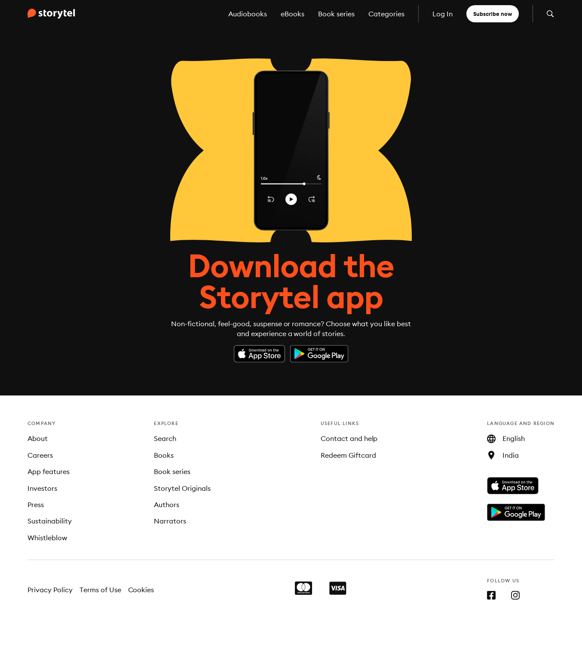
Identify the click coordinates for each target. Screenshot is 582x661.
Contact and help (349, 438)
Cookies (141, 589)
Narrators (170, 521)
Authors (166, 504)
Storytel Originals (182, 488)
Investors (42, 488)
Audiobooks (247, 13)
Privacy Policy (50, 589)
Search (165, 438)
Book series (336, 13)
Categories (386, 13)
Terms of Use (100, 589)
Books (164, 455)
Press (36, 504)
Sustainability (50, 521)
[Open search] (550, 13)
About (38, 438)
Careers (40, 455)
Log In (442, 13)
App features (49, 471)
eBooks (292, 13)
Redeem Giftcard (348, 455)
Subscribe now (492, 13)
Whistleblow (47, 537)
